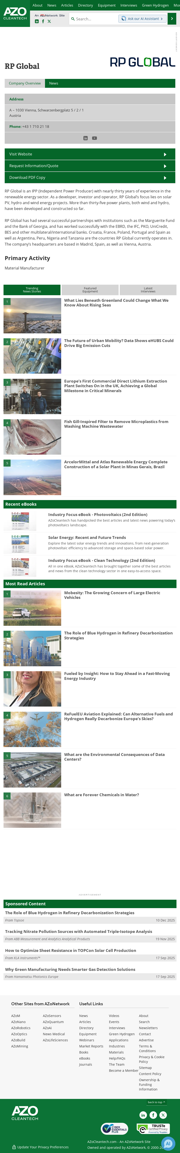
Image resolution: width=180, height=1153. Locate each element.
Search (144, 1022)
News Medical (54, 1034)
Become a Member (124, 1070)
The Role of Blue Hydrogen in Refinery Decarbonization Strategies (118, 635)
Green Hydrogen (122, 1034)
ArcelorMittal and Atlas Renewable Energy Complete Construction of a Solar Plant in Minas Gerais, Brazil (116, 464)
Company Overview (25, 83)
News (83, 1015)
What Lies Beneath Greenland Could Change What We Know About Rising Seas (116, 303)
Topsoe (19, 920)
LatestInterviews (148, 289)
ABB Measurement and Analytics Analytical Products (52, 939)
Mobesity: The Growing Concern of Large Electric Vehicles (112, 595)
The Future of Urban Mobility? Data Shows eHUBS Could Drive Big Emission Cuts (119, 343)
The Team (116, 1064)
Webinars (86, 1040)
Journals (85, 1064)
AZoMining (19, 1046)
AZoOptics (19, 1034)
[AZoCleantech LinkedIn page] (37, 21)
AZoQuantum (53, 1022)
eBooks (84, 1058)
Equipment (88, 1034)
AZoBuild (18, 1040)
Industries (117, 1046)
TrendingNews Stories (32, 289)
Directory (86, 1028)
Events (114, 1022)
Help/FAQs (117, 1058)
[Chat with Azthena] (168, 1144)
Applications (118, 1040)
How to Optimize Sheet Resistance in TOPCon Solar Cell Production (70, 950)
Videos (114, 1015)
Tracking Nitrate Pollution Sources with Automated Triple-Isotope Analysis (78, 931)
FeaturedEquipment (90, 289)
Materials (116, 1052)
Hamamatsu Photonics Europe (36, 976)
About (143, 1015)
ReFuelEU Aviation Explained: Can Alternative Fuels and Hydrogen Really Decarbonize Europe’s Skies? (118, 716)
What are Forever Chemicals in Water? (101, 794)
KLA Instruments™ (27, 958)
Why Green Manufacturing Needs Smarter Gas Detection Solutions (70, 969)
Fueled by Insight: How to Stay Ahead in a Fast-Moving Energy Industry (117, 676)
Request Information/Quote (33, 165)
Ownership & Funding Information (149, 1084)
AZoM (15, 1015)
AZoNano (18, 1022)
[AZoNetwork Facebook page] (43, 21)
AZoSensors (52, 1015)
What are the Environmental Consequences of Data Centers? (114, 757)
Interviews (117, 1028)
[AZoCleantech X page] (163, 1115)
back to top (157, 1102)
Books (83, 1052)
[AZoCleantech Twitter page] (49, 21)
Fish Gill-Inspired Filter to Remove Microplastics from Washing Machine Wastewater (116, 424)
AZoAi (47, 1028)
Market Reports (91, 1046)
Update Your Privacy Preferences (40, 1147)
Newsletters (148, 1028)
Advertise (146, 1040)
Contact (145, 1034)
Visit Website (20, 154)
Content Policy (150, 1074)
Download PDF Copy (27, 177)
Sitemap (145, 1067)
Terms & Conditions (147, 1048)
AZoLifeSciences (55, 1040)
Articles (85, 1022)
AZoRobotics (20, 1028)
